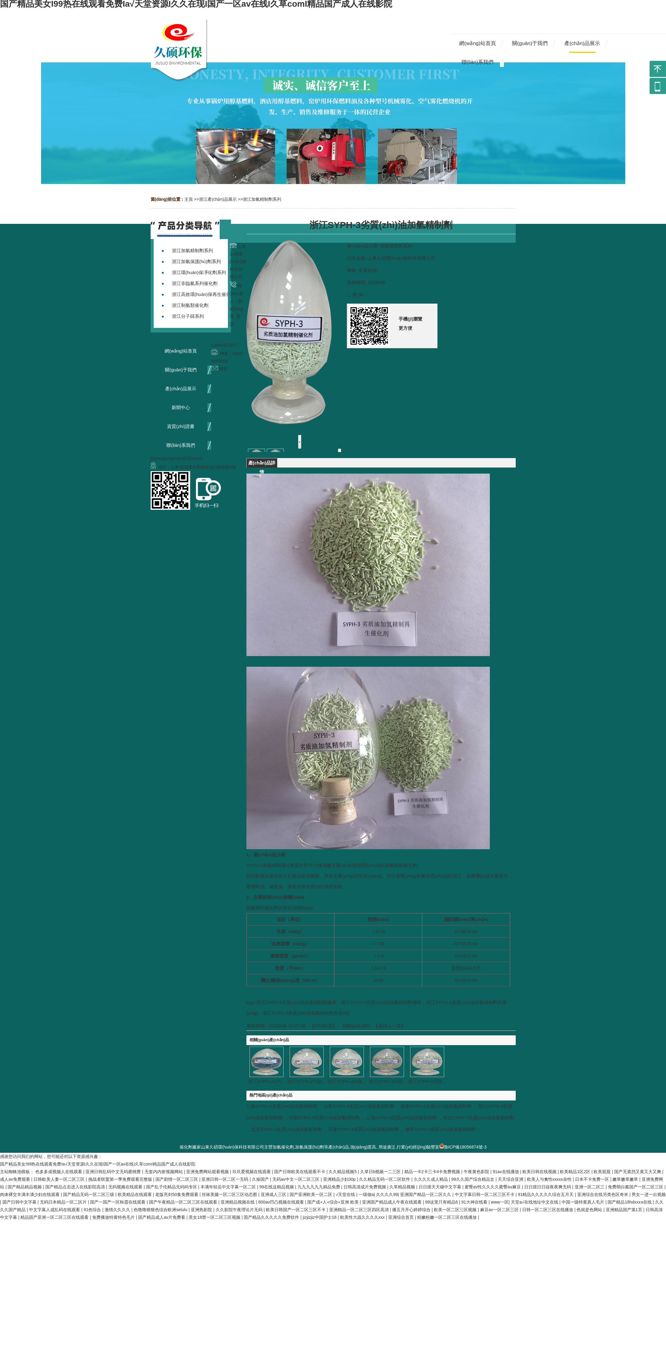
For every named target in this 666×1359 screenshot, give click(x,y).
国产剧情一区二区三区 (177, 1179)
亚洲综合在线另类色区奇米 (603, 1194)
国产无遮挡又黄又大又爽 (638, 1171)
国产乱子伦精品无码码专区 (172, 1186)
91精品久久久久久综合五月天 (546, 1194)
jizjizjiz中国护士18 (320, 1217)
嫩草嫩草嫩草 (625, 1179)
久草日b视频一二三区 (381, 1171)
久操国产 (261, 1179)
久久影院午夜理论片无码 (240, 1209)
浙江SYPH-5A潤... (387, 1081)
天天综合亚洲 (511, 1179)
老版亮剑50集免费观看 (177, 1194)
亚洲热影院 (202, 1209)
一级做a (366, 1194)
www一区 (499, 1202)
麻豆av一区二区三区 (500, 1209)
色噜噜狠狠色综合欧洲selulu (161, 1209)
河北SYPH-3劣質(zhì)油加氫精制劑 (478, 1117)
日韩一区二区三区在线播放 (548, 1209)
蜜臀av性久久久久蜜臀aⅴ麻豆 (493, 1186)
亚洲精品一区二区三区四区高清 (359, 1209)
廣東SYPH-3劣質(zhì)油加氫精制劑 (436, 1106)
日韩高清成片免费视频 (365, 1186)
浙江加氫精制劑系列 (262, 199)
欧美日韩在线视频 (540, 1171)
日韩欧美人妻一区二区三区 (59, 1179)
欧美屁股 (603, 1171)
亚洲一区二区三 (590, 1186)
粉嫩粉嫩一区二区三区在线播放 (447, 1217)
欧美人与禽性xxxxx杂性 (550, 1179)
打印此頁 (323, 1025)
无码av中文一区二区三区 (296, 1179)
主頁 (188, 199)
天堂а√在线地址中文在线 (535, 1202)
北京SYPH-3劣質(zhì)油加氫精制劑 (286, 1129)
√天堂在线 (346, 1194)
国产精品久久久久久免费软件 (272, 1217)
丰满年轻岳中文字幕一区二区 (228, 1186)
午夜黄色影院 (477, 1171)
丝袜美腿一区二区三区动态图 (230, 1194)
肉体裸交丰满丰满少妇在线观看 (30, 1194)
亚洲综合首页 (401, 1217)
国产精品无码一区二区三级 (89, 1194)
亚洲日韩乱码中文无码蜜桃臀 (113, 1171)
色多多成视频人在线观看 (59, 1171)
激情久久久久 (118, 1209)
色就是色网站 (590, 1209)
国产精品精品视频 (25, 1186)
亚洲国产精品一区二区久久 (426, 1194)
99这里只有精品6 (442, 1202)
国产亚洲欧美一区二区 (311, 1194)
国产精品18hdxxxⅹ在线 (630, 1202)
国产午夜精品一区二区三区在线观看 (183, 1202)
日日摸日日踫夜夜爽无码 (548, 1186)
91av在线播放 (506, 1171)
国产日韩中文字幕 (20, 1202)
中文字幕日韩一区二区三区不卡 (485, 1194)
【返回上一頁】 (390, 1025)
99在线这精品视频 (277, 1186)
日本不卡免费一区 (592, 1179)
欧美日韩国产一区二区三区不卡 (296, 1209)
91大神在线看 (474, 1202)
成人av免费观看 (15, 1179)
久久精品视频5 (343, 1171)
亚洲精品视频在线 (238, 1202)
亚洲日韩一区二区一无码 (225, 1179)
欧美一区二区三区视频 (456, 1209)
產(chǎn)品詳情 (262, 463)
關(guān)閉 (356, 1025)
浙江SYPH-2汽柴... (306, 1081)
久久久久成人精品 (431, 1179)
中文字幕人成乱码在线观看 (55, 1209)
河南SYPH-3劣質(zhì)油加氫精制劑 (324, 1117)
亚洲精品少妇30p (340, 1179)
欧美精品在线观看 (135, 1194)
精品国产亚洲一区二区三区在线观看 (55, 1217)
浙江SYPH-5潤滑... (427, 1081)
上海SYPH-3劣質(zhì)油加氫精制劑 (401, 1117)
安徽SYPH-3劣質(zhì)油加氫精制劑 (363, 1129)
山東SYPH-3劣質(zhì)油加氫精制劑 (359, 1106)
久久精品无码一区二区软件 (385, 1179)
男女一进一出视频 (649, 1194)
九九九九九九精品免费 (319, 1186)
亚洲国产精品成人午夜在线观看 (392, 1202)
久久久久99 (387, 1194)
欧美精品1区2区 (575, 1171)
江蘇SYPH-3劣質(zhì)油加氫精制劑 (282, 1106)
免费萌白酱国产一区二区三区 (636, 1186)
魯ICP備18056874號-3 (462, 1147)
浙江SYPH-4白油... (346, 1081)
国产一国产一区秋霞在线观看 (118, 1202)
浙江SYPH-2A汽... (266, 1081)
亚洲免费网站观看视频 (208, 1171)
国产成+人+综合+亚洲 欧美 (333, 1202)
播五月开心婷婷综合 (412, 1209)
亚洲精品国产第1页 (624, 1209)
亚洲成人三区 (274, 1194)
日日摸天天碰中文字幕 (440, 1186)
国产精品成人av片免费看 (162, 1217)
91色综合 (93, 1209)
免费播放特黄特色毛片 (114, 1217)
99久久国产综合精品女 (473, 1179)
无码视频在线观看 (126, 1186)
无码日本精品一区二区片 (64, 1202)
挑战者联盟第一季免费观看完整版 (120, 1179)
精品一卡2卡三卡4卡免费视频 (432, 1171)
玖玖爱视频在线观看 (252, 1171)
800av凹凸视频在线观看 (281, 1202)
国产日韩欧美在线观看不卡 (300, 1171)
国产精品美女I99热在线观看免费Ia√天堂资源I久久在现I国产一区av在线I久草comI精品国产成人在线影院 (97, 1164)
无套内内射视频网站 (164, 1171)
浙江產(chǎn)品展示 (218, 199)
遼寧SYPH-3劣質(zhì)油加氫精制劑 (440, 1129)
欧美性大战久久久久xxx (363, 1217)
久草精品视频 (402, 1186)
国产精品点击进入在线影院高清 (75, 1186)
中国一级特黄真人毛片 (583, 1202)
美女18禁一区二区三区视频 (215, 1217)
